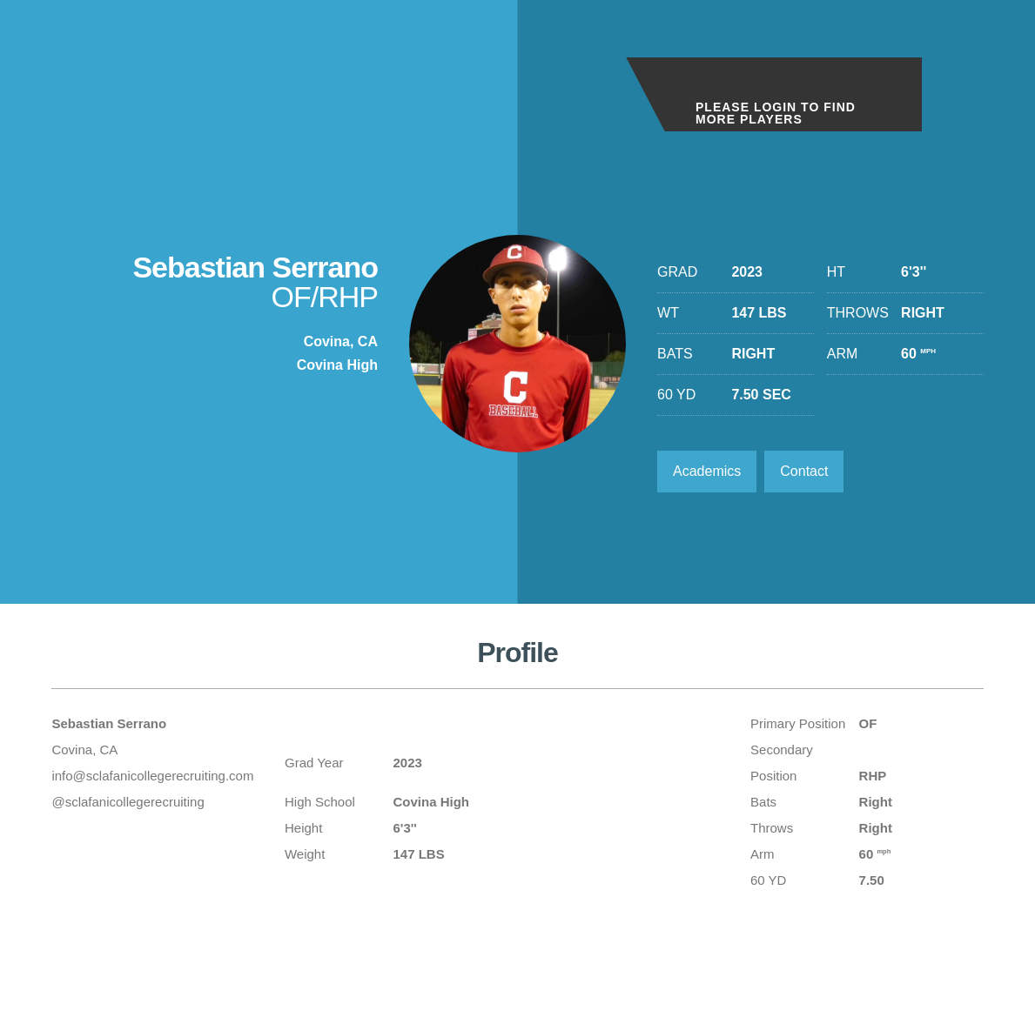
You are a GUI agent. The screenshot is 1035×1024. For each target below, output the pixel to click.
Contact (804, 471)
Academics (707, 471)
